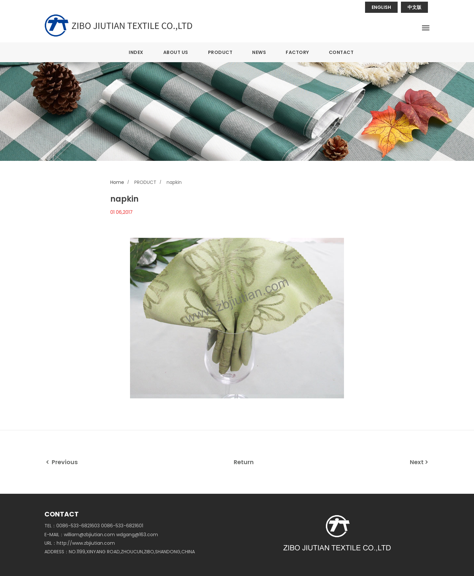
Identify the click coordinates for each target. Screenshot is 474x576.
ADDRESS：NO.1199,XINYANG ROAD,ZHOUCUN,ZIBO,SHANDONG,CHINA (119, 551)
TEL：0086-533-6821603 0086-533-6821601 (93, 525)
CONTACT (341, 52)
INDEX (136, 52)
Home (117, 182)
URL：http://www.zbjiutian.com (79, 543)
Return (244, 462)
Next (420, 462)
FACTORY (297, 52)
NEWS (259, 52)
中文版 (414, 7)
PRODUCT (220, 52)
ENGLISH (381, 7)
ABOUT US (175, 52)
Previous (61, 462)
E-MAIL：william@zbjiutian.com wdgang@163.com (101, 534)
